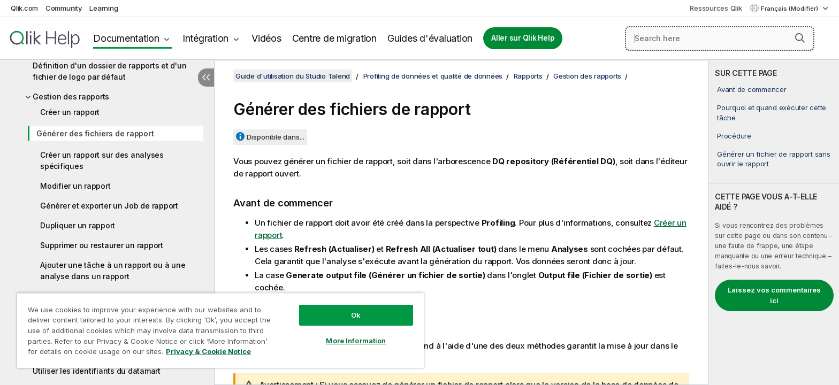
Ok (356, 315)
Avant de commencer (752, 89)
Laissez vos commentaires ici (774, 295)
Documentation (126, 38)
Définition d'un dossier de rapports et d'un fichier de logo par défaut (109, 71)
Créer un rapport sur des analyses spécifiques (102, 160)
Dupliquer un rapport (77, 225)
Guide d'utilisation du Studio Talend (292, 76)
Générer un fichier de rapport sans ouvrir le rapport (773, 159)
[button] (800, 38)
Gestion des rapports (71, 96)
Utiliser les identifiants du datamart (97, 370)
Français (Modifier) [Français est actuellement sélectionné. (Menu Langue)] (790, 8)
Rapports (528, 76)
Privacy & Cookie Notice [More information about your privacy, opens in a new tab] (208, 351)
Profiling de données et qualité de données (433, 76)
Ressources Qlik (716, 8)
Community (63, 8)
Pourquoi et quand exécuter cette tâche (771, 112)
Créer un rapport (70, 112)
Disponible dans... (275, 137)
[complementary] (773, 222)
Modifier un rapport (75, 185)
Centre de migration (334, 38)
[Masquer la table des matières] (206, 77)
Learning (103, 8)
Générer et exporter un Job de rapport (109, 205)
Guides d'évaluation (429, 38)
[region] (220, 330)
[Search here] (719, 38)
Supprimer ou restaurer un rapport (101, 245)
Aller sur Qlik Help (522, 38)
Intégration (205, 38)
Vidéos (266, 38)
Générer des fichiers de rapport (95, 133)
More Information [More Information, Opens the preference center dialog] (356, 340)
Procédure (734, 136)
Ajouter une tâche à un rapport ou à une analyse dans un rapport (112, 270)
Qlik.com (24, 8)
